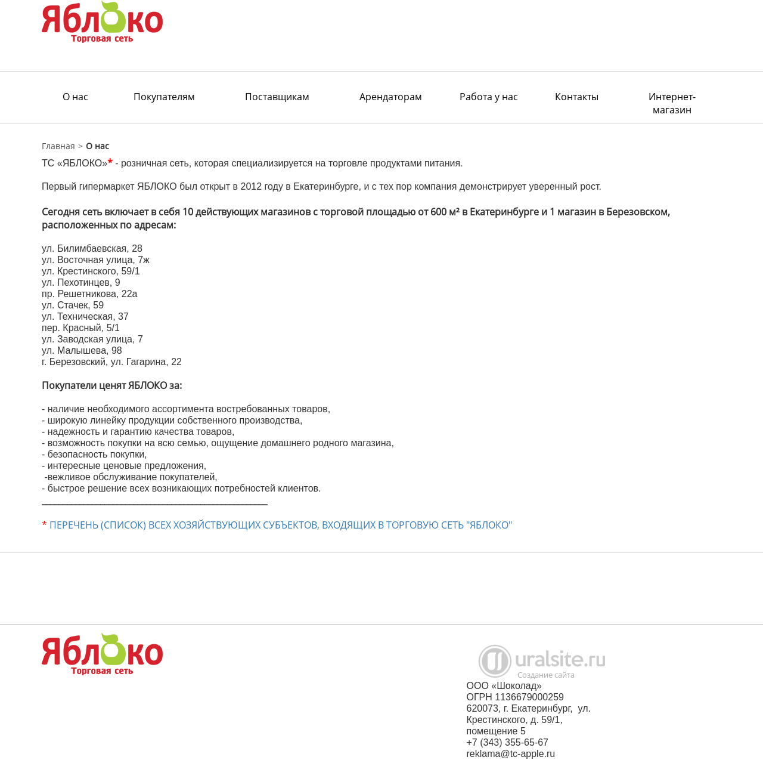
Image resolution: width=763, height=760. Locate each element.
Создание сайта (546, 674)
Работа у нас (489, 96)
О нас (75, 96)
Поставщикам (277, 96)
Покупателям (164, 96)
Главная (58, 146)
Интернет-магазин (672, 103)
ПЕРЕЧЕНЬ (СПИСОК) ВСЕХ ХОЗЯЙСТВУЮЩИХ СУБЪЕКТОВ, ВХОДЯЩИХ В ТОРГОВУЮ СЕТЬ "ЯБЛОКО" (280, 525)
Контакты (576, 96)
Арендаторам (390, 96)
